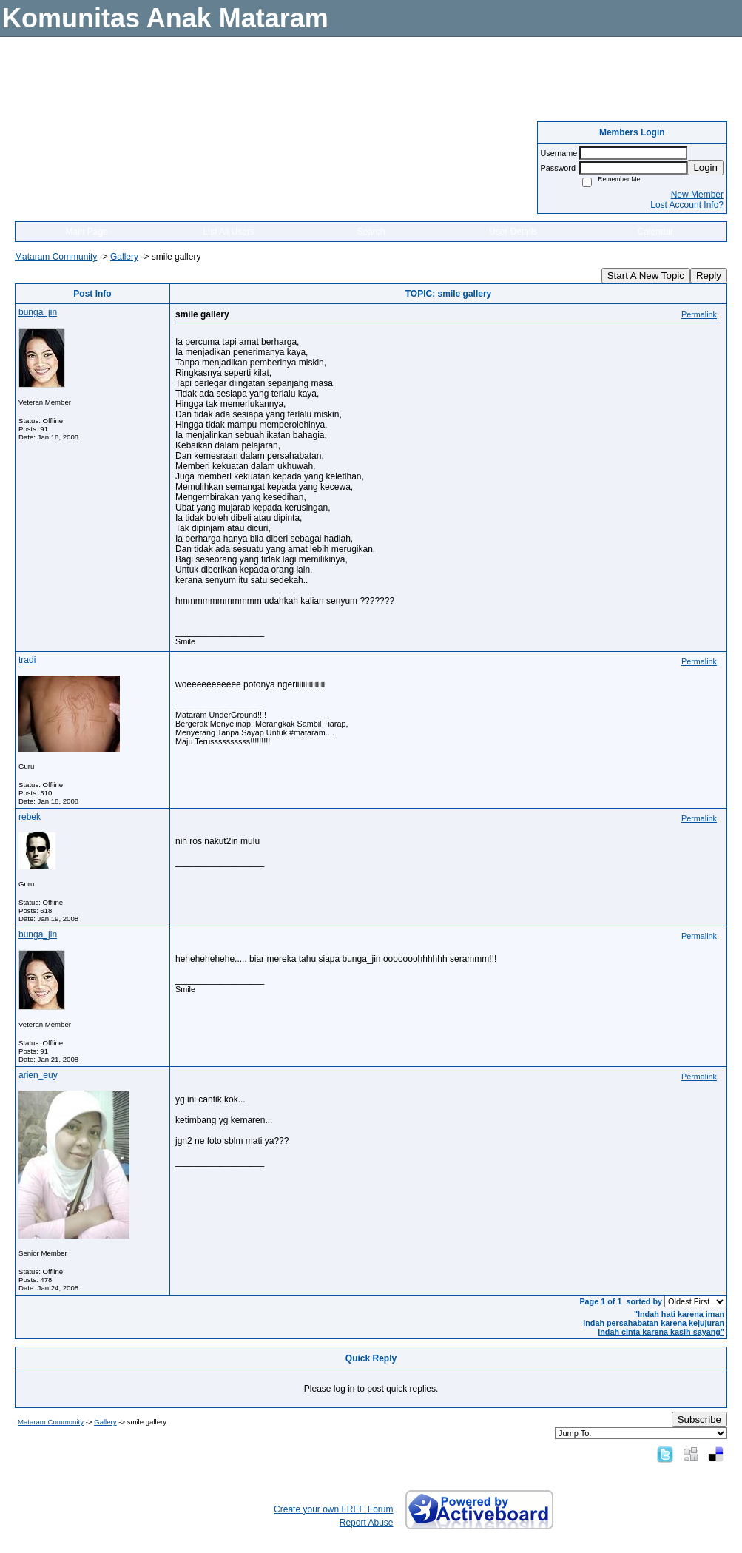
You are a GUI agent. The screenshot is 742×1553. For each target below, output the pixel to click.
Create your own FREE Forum (333, 1509)
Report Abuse (367, 1522)
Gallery (124, 257)
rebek (29, 817)
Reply (708, 275)
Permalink (699, 314)
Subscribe (699, 1419)
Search (371, 231)
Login (705, 167)
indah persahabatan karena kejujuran (653, 1322)
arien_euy (38, 1075)
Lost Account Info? (687, 205)
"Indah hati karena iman (679, 1314)
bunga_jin (37, 312)
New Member (697, 194)
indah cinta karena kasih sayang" (661, 1331)
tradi (27, 660)
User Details (513, 231)
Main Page (86, 231)
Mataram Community (56, 257)
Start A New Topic (645, 275)
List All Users (228, 231)
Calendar (656, 231)
